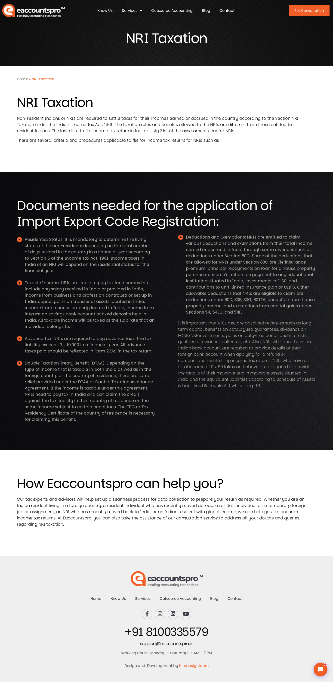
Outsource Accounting (172, 10)
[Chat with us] (320, 669)
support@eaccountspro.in (166, 643)
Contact (226, 10)
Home (22, 79)
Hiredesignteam (194, 665)
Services (132, 10)
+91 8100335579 (166, 632)
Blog (206, 10)
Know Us (105, 10)
